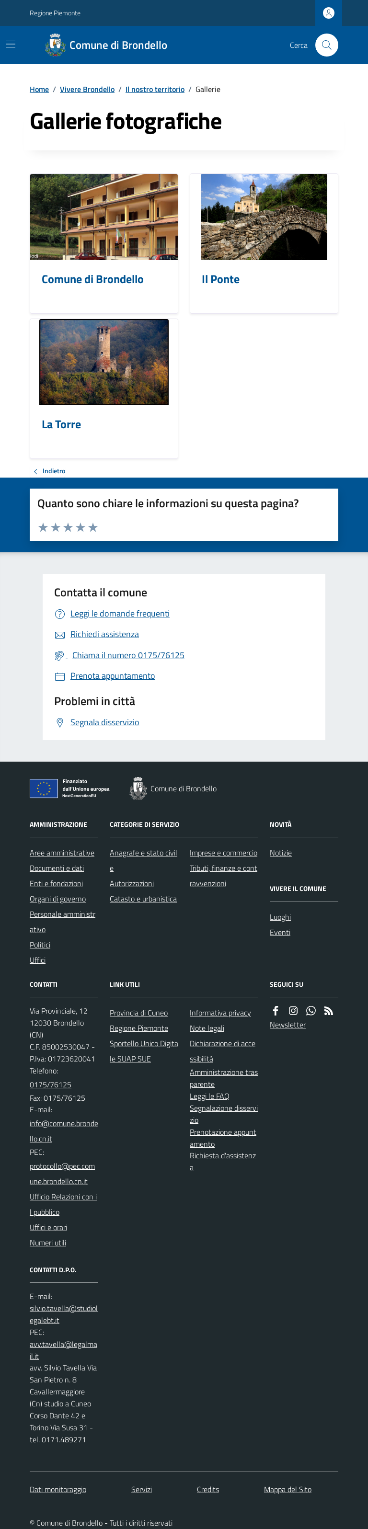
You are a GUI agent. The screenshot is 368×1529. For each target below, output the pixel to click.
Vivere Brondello (87, 89)
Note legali (207, 1028)
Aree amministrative (62, 852)
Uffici (38, 960)
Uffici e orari (48, 1227)
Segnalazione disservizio (224, 1114)
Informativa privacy (220, 1012)
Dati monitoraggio (58, 1489)
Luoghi (280, 917)
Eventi (280, 932)
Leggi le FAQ (210, 1096)
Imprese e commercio (223, 852)
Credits (208, 1489)
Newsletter (288, 1024)
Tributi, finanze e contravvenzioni (223, 875)
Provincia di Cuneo (139, 1012)
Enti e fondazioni (56, 883)
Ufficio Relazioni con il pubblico (63, 1204)
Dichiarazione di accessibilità (222, 1051)
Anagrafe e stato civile (143, 860)
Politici (40, 944)
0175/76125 (50, 1084)
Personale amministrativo (62, 921)
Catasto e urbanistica (143, 898)
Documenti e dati (57, 868)
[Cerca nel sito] (323, 45)
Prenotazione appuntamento (223, 1138)
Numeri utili (48, 1242)
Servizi (141, 1489)
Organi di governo (58, 898)
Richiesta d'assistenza (223, 1161)
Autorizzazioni (132, 883)
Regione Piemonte (55, 13)
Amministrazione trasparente (224, 1078)
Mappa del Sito (287, 1489)
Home (39, 89)
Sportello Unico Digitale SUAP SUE (144, 1051)
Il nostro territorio (155, 89)
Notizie (281, 852)
